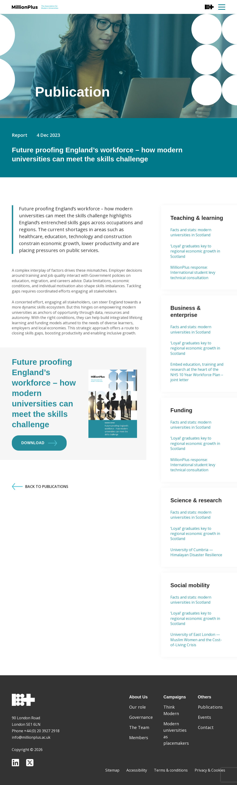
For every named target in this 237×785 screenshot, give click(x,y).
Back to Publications (40, 502)
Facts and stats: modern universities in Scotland (190, 248)
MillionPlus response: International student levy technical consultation (192, 288)
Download (39, 458)
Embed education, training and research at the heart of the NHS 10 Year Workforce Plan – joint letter (196, 387)
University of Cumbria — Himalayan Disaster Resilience (196, 568)
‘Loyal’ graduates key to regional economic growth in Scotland (195, 266)
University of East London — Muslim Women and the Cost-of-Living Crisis (196, 655)
